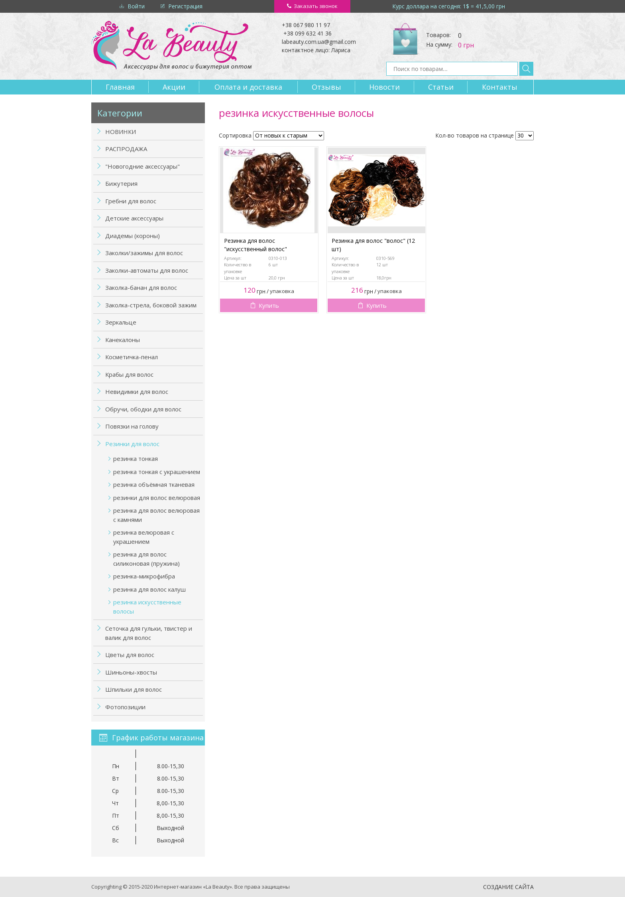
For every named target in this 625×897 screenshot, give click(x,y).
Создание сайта (508, 887)
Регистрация (185, 6)
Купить (269, 305)
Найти (526, 69)
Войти (136, 6)
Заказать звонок (316, 6)
